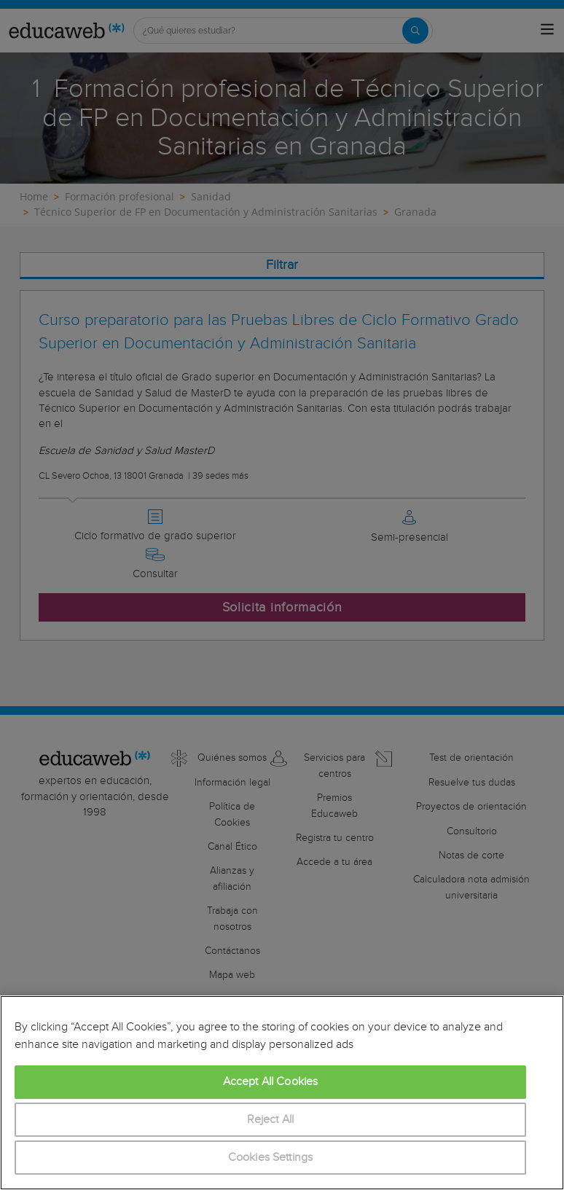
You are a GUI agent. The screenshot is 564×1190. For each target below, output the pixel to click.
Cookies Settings (270, 1157)
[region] (282, 1092)
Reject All (270, 1120)
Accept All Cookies (270, 1082)
